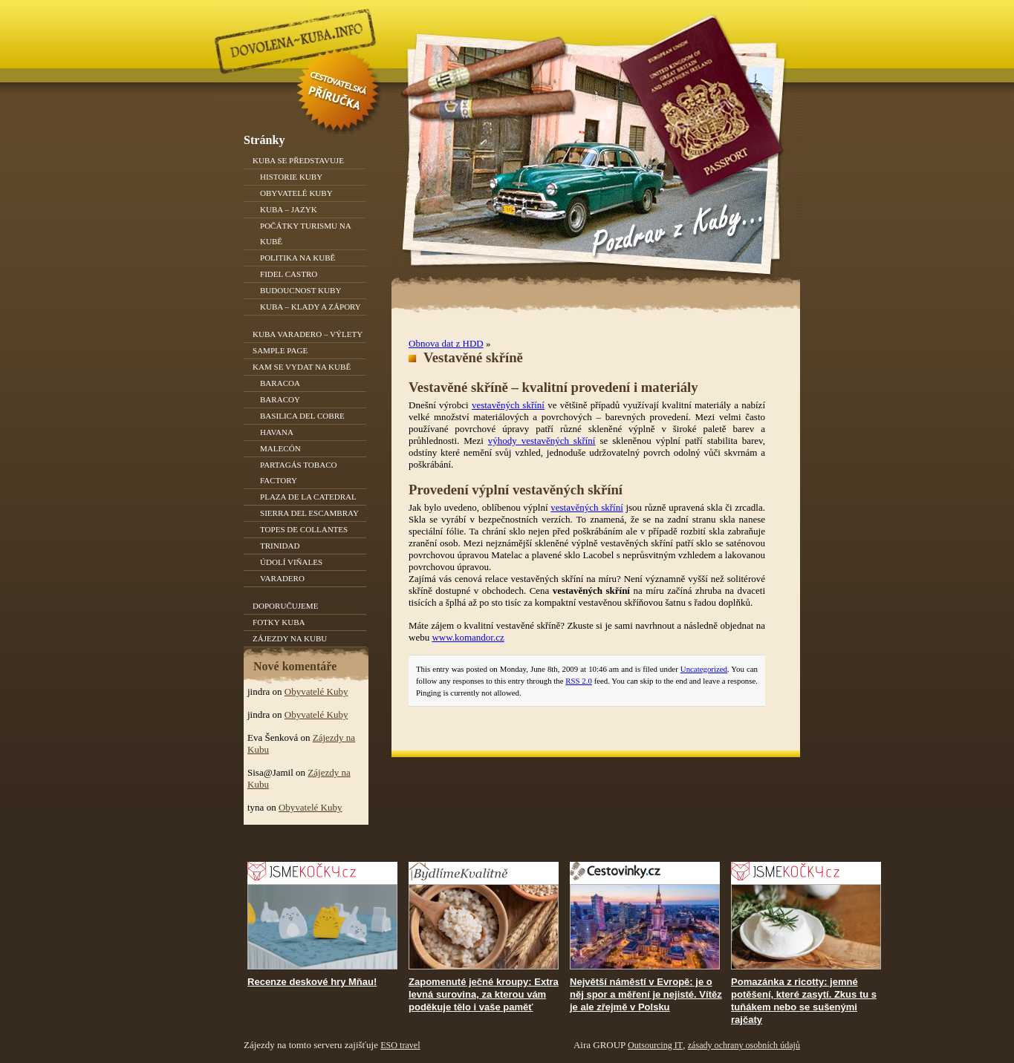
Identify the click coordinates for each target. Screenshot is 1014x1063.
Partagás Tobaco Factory (298, 472)
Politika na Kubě (297, 257)
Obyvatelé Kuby (296, 193)
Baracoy (280, 399)
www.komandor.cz (468, 637)
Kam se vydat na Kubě (302, 366)
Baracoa (280, 383)
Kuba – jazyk (288, 209)
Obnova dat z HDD (446, 343)
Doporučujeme (285, 605)
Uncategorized (703, 668)
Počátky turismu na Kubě (305, 233)
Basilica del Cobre (302, 415)
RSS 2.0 (578, 680)
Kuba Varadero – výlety (308, 334)
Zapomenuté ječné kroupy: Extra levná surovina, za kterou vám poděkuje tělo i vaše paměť (484, 994)
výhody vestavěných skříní (542, 440)
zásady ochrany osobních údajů (744, 1045)
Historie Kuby (291, 176)
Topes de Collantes (304, 529)
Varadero (282, 578)
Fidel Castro (288, 273)
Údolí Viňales (291, 561)
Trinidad (279, 545)
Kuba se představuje (298, 160)
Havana (276, 432)
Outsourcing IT (655, 1045)
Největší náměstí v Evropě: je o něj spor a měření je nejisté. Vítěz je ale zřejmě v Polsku (646, 994)
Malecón (280, 448)
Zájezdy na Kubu (290, 638)
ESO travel (400, 1045)
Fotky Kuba (279, 622)
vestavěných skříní (508, 405)
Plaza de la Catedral (308, 496)
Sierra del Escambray (309, 512)
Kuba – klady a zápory (310, 306)
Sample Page (280, 350)
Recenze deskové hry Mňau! (312, 981)
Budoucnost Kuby (300, 290)
